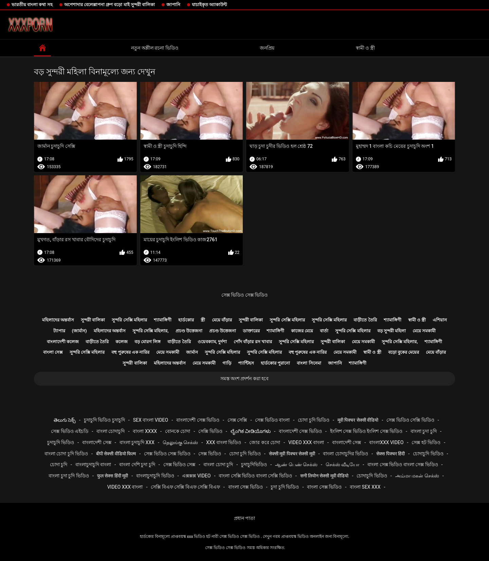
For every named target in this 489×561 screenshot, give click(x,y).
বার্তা (324, 330)
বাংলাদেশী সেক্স (96, 442)
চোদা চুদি (58, 464)
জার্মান (192, 352)
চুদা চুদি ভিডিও (285, 487)
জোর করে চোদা (264, 442)
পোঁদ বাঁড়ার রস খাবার (253, 341)
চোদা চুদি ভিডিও (313, 420)
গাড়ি (226, 363)
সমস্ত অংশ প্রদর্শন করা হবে (244, 378)
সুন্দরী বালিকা (93, 319)
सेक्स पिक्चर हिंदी (390, 453)
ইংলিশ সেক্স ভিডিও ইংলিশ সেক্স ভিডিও (366, 431)
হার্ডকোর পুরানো (275, 363)
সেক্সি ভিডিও (210, 431)
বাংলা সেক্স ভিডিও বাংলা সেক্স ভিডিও (402, 464)
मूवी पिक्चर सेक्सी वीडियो (358, 420)
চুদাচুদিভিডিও (254, 464)
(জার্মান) (79, 330)
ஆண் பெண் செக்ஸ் (296, 464)
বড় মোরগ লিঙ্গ (147, 341)
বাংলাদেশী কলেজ (63, 341)
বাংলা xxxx (145, 431)
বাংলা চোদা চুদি (218, 464)
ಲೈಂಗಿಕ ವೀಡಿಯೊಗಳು (251, 431)
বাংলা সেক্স (53, 352)
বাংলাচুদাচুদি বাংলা (93, 464)
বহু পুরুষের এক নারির (130, 352)
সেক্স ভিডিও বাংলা (272, 420)
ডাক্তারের (251, 330)
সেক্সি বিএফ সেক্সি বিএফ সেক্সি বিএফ (185, 487)
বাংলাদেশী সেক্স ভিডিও (197, 420)
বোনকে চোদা (177, 431)
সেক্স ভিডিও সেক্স (179, 464)
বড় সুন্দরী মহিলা (391, 330)
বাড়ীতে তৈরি (365, 319)
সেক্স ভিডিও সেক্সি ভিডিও (410, 420)
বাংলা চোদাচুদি (110, 431)
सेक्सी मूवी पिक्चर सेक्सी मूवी (292, 453)
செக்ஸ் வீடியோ (342, 464)
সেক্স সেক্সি (237, 420)
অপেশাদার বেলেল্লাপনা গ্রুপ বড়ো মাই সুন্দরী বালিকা (109, 4)
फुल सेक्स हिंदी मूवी (112, 475)
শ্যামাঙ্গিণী (162, 319)
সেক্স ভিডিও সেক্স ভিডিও (244, 295)
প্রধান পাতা (244, 518)
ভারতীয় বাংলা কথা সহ (32, 4)
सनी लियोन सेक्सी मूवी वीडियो (324, 475)
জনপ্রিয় (267, 48)
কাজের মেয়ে (302, 330)
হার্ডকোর (186, 319)
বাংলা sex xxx (365, 487)
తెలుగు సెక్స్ (65, 420)
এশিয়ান (440, 319)
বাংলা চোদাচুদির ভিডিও (345, 453)
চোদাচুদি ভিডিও (428, 453)
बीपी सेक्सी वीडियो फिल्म (116, 453)
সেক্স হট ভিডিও (426, 442)
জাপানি (173, 4)
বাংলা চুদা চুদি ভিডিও (69, 475)
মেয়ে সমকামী (424, 330)
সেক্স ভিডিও (209, 453)
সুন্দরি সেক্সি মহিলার (129, 319)
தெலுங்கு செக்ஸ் (180, 442)
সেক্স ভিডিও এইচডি (69, 431)
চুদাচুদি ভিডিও (60, 442)
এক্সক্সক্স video (196, 475)
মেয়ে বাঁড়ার (222, 319)
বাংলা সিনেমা (309, 363)
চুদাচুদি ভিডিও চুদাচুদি (104, 420)
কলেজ (121, 341)
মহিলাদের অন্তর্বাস (58, 319)
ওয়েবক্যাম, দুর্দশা (212, 341)
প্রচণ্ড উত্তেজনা (189, 330)
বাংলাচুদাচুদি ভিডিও (155, 475)
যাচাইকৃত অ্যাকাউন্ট (209, 4)
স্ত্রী (203, 319)
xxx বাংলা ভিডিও (223, 442)
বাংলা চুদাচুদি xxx (137, 442)
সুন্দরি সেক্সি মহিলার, (150, 330)
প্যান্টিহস (246, 363)
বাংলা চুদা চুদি (424, 431)
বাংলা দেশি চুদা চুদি (137, 464)
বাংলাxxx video (386, 442)
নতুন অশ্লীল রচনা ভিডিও (154, 48)
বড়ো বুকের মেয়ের (403, 352)
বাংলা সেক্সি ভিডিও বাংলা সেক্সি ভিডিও (255, 475)
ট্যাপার (59, 330)
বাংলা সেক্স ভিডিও (245, 487)
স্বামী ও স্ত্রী (365, 48)
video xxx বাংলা (306, 442)
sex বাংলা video (150, 420)
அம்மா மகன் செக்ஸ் (417, 475)
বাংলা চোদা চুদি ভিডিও (66, 453)
